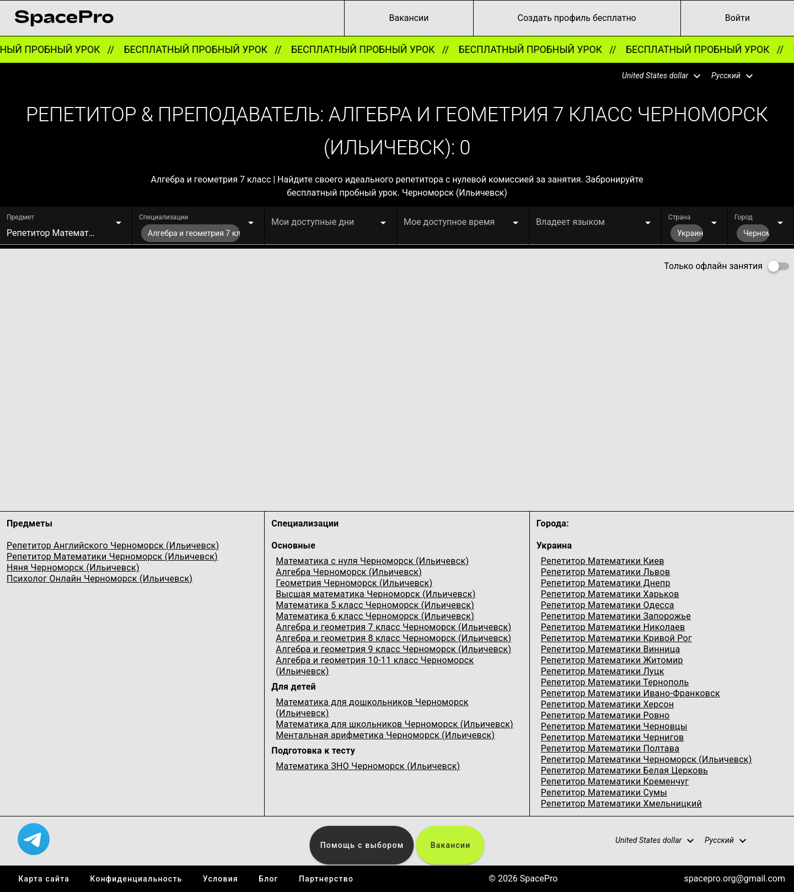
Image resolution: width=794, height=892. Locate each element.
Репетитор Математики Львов (605, 572)
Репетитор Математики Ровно (605, 715)
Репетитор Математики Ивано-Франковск (630, 693)
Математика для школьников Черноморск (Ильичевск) (394, 724)
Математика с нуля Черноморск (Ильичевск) (372, 561)
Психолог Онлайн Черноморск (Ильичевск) (99, 578)
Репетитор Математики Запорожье (616, 616)
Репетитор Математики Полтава (610, 748)
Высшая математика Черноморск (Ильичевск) (375, 594)
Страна (679, 217)
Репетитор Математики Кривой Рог (616, 638)
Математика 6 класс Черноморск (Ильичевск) (375, 616)
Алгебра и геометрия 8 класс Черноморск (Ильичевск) (393, 638)
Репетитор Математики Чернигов (612, 737)
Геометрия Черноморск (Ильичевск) (354, 583)
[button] (654, 76)
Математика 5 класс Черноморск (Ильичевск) (375, 605)
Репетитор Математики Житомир (612, 660)
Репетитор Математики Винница (610, 649)
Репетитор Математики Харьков (610, 594)
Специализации (163, 217)
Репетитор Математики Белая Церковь (624, 770)
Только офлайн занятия (713, 266)
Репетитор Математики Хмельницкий (621, 803)
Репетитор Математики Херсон (607, 704)
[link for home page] (64, 18)
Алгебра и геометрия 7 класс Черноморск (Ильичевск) (393, 627)
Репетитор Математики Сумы (604, 792)
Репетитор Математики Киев (602, 561)
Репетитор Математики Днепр (605, 583)
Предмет (20, 217)
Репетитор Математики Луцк (602, 671)
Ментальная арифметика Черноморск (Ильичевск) (385, 735)
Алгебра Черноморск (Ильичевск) (349, 572)
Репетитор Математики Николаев (613, 627)
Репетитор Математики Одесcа (607, 605)
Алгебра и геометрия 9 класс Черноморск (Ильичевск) (393, 649)
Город (743, 217)
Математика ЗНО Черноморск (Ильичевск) (368, 766)
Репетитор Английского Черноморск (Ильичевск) (113, 545)
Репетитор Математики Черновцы (614, 726)
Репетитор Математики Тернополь (615, 682)
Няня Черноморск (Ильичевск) (73, 567)
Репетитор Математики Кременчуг (615, 781)
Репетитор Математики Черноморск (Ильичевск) (112, 556)
